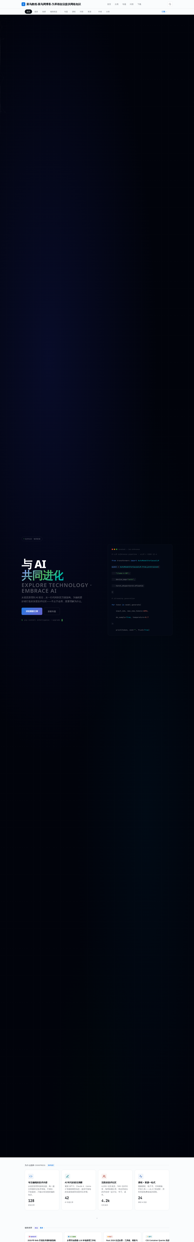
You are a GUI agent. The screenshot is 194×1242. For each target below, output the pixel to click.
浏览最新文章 (32, 611)
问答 (132, 4)
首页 (109, 4)
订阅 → (164, 11)
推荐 (28, 11)
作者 (100, 11)
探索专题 (52, 611)
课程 (74, 11)
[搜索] (170, 4)
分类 (117, 4)
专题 (124, 4)
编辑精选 (53, 11)
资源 (89, 11)
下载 (139, 4)
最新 (36, 11)
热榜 (44, 11)
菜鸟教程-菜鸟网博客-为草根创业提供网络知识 (51, 4)
